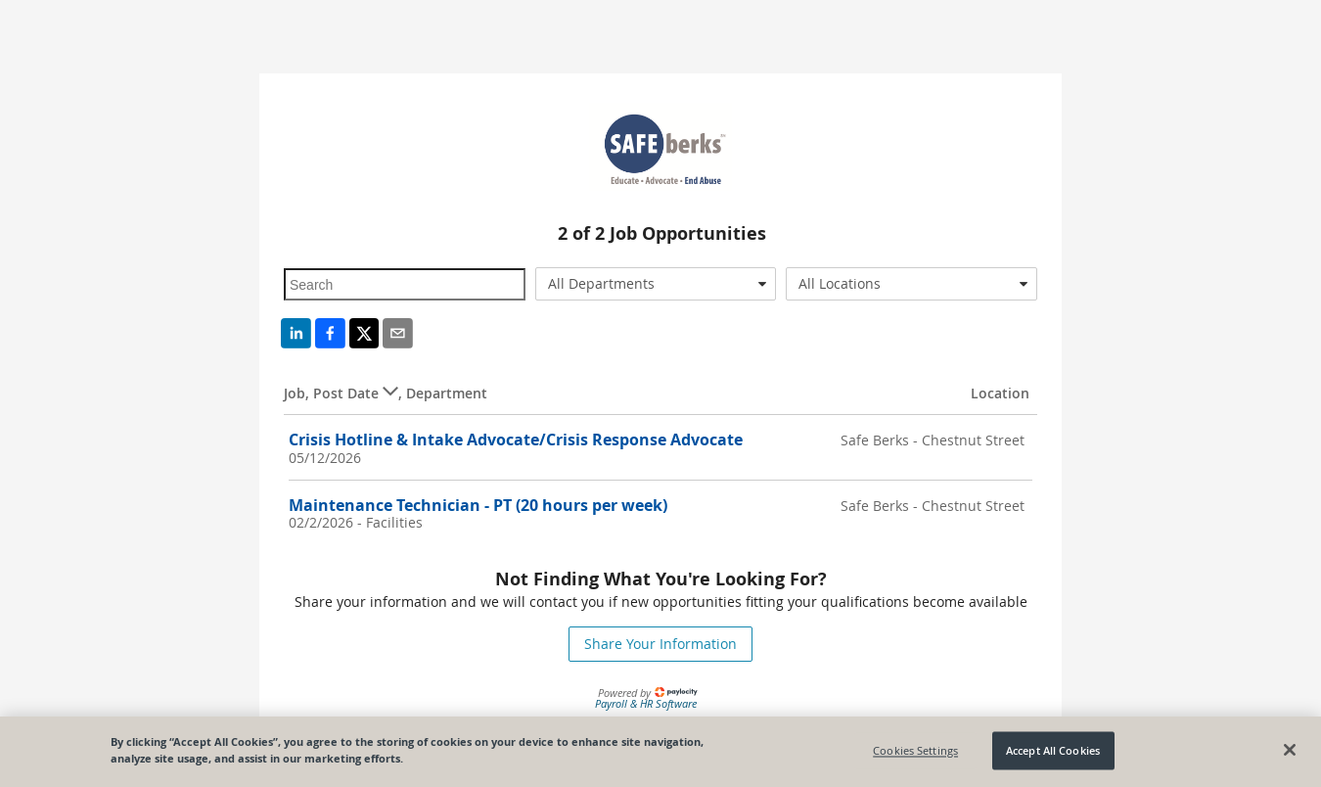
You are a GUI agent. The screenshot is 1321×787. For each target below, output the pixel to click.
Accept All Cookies (1053, 750)
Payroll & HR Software (646, 703)
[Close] (1289, 749)
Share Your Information (660, 643)
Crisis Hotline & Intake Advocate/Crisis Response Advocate (516, 439)
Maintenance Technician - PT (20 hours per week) (478, 505)
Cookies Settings (915, 750)
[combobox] (656, 284)
